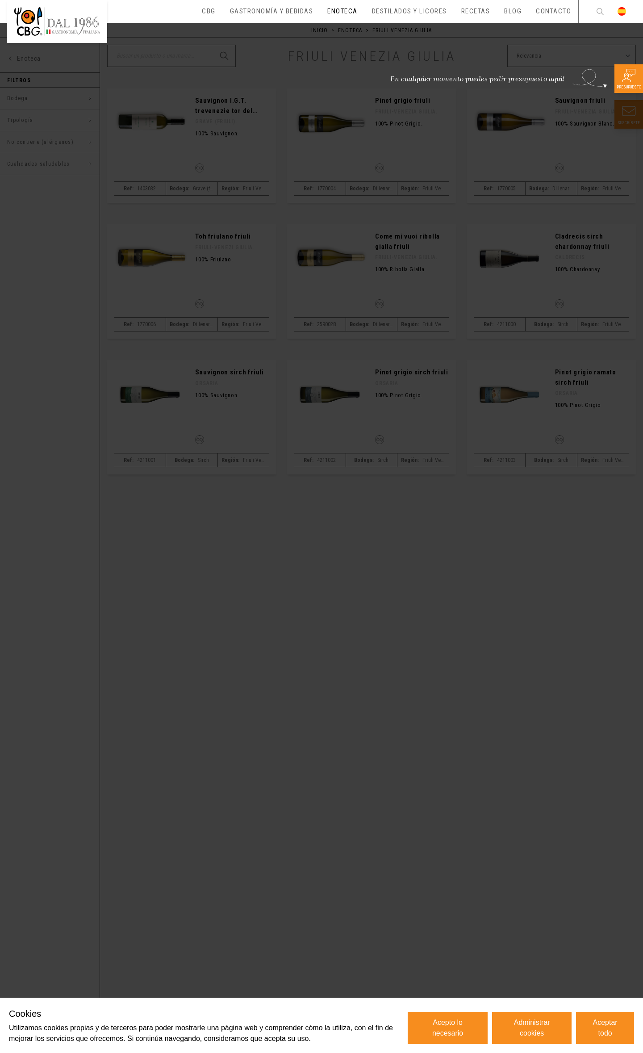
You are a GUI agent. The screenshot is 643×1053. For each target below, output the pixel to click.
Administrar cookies (532, 1028)
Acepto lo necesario (447, 1028)
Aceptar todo (605, 1028)
